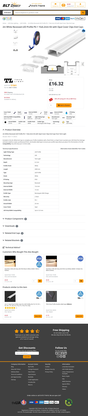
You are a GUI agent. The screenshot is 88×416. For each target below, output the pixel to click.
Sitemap (13, 379)
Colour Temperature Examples (68, 372)
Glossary (64, 386)
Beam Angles (66, 376)
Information (66, 364)
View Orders (31, 372)
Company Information (18, 364)
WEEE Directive (66, 381)
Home (4, 23)
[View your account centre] (80, 5)
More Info (38, 316)
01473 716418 (37, 5)
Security (47, 364)
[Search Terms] (47, 13)
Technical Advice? (11, 247)
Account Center (33, 364)
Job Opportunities (16, 377)
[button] (83, 269)
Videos (64, 389)
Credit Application (33, 379)
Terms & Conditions (16, 374)
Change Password (33, 369)
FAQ (63, 379)
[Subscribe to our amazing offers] (27, 353)
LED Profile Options (67, 369)
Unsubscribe (31, 382)
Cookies (47, 367)
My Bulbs (30, 377)
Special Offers (66, 384)
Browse (7, 13)
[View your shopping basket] (67, 5)
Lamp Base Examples (68, 367)
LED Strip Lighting (13, 23)
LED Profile (23, 23)
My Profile (31, 367)
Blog (12, 367)
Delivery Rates (15, 372)
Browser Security (50, 369)
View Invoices (32, 374)
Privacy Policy (49, 372)
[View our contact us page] (55, 5)
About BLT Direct (16, 369)
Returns (30, 385)
